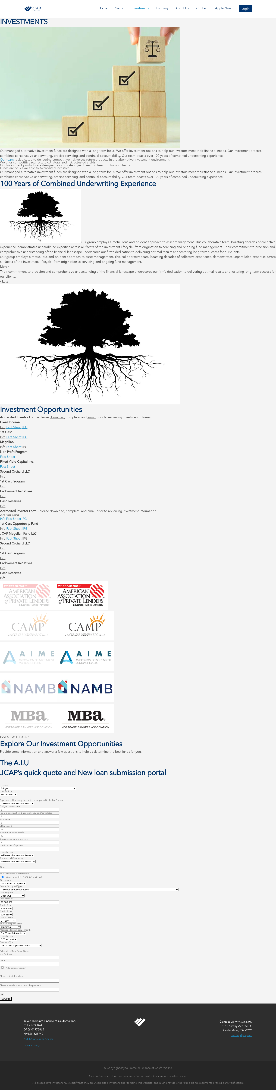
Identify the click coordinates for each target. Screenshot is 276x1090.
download (57, 417)
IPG (24, 427)
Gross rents (9, 878)
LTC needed (6, 826)
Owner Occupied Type (11, 886)
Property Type (6, 852)
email (91, 417)
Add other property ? (13, 968)
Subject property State (11, 924)
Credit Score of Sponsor (11, 846)
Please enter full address (11, 976)
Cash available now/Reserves (13, 839)
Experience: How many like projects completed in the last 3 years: (31, 800)
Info (2, 427)
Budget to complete (10, 807)
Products (4, 785)
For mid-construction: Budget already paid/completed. (26, 813)
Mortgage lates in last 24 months (15, 930)
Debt (2, 961)
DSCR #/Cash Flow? (30, 878)
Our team (7, 159)
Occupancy (5, 880)
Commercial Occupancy (11, 858)
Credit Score (6, 905)
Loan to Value (6, 918)
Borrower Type (7, 942)
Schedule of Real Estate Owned (15, 951)
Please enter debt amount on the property (20, 985)
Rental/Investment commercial (14, 874)
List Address (6, 954)
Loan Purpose (6, 893)
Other (3, 867)
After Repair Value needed (12, 833)
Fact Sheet (13, 427)
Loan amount (6, 899)
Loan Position (6, 791)
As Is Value (5, 820)
